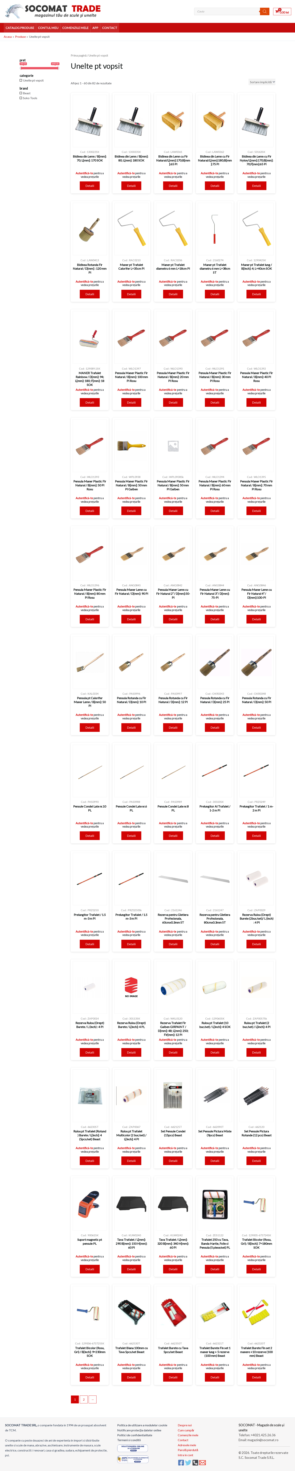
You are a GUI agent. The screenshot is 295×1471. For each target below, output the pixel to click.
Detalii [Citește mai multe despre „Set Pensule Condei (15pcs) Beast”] (173, 1160)
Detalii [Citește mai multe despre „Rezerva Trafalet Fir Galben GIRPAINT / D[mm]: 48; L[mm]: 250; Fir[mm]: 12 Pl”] (173, 1052)
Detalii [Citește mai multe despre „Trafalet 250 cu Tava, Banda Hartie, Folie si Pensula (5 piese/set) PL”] (215, 1269)
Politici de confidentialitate (134, 1435)
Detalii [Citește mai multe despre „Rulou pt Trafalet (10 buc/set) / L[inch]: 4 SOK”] (215, 1052)
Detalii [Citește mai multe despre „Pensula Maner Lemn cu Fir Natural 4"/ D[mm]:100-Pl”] (256, 619)
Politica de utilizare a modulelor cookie (142, 1425)
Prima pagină (79, 55)
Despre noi (185, 1425)
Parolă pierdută (188, 1450)
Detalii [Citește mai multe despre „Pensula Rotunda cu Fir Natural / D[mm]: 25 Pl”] (215, 727)
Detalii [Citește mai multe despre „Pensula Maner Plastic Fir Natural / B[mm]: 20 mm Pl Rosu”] (173, 402)
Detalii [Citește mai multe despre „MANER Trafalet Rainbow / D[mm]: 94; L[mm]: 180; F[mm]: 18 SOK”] (89, 402)
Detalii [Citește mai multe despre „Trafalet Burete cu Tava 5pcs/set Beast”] (173, 1377)
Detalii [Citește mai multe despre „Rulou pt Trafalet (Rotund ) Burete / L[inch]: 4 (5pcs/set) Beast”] (89, 1160)
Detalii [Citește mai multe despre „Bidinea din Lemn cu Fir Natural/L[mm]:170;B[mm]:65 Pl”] (173, 185)
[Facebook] (181, 1462)
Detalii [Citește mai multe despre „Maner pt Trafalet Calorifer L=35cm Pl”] (131, 294)
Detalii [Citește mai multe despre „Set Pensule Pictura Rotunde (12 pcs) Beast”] (256, 1160)
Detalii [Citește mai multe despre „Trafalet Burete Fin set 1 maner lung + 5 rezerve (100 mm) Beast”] (215, 1377)
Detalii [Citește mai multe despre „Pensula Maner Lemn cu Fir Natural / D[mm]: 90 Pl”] (131, 619)
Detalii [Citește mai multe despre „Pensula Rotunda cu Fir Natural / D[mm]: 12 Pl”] (173, 727)
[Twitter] (188, 1462)
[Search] (264, 11)
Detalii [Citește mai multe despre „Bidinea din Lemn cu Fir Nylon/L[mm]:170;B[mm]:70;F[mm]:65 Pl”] (256, 185)
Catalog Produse (20, 27)
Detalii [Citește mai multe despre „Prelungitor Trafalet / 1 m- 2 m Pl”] (256, 835)
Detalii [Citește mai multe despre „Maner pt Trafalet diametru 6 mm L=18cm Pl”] (173, 294)
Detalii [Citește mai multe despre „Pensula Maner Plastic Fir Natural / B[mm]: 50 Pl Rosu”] (89, 510)
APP (95, 27)
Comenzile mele (75, 27)
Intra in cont (185, 1455)
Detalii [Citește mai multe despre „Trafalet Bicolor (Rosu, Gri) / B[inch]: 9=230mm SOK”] (89, 1377)
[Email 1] (202, 1462)
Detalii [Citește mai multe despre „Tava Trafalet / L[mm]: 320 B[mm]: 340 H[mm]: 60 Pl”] (173, 1269)
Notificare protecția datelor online (139, 1430)
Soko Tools (30, 98)
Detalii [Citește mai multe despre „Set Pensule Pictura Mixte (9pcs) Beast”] (215, 1160)
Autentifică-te (84, 173)
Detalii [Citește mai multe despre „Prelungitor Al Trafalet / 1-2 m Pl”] (215, 835)
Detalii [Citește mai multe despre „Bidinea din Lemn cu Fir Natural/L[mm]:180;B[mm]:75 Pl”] (215, 185)
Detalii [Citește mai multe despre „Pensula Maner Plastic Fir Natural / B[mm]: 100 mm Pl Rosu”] (131, 402)
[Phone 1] (195, 1462)
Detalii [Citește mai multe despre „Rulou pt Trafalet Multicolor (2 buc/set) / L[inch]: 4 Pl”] (131, 1160)
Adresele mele (187, 1445)
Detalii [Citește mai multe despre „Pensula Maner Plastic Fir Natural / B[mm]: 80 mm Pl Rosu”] (89, 619)
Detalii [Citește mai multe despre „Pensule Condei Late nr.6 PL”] (131, 835)
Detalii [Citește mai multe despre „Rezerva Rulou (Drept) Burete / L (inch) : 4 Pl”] (89, 1052)
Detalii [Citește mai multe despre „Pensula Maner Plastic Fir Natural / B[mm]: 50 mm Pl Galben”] (131, 510)
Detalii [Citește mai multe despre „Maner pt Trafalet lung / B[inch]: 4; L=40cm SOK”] (256, 294)
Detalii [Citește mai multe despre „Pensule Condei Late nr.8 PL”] (173, 835)
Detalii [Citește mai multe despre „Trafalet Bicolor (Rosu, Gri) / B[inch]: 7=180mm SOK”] (256, 1269)
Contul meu (48, 27)
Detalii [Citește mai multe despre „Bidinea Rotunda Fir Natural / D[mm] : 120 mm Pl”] (89, 294)
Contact (109, 27)
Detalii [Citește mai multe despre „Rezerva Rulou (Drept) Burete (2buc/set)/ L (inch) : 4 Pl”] (256, 944)
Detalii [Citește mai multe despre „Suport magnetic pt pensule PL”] (89, 1269)
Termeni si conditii (129, 1440)
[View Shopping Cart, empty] (282, 11)
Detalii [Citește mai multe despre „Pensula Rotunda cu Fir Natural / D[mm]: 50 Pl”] (256, 727)
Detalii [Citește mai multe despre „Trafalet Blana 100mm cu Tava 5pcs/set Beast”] (131, 1377)
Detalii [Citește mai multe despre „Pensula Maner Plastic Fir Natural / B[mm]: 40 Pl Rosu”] (256, 402)
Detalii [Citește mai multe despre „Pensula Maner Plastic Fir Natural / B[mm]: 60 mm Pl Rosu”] (215, 510)
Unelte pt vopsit (33, 80)
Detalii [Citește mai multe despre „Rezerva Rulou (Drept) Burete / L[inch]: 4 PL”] (131, 1052)
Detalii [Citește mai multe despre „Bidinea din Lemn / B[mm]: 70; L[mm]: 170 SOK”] (89, 185)
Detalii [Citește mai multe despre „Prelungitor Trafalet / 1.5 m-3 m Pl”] (89, 944)
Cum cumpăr (186, 1430)
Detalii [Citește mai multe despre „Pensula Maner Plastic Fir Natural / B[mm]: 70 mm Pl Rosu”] (256, 510)
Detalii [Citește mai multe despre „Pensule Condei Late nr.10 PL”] (89, 835)
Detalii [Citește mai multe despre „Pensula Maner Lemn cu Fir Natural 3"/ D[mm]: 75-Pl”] (215, 619)
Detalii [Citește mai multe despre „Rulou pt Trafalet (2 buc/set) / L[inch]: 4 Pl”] (256, 1052)
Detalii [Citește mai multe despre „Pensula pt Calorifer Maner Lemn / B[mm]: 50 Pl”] (89, 727)
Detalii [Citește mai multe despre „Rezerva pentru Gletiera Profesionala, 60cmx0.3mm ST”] (173, 944)
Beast (26, 93)
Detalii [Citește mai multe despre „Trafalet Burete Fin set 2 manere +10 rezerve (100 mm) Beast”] (256, 1377)
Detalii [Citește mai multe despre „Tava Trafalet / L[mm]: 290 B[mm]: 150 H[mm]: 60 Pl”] (131, 1269)
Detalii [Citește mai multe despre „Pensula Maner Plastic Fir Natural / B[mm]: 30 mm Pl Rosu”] (215, 402)
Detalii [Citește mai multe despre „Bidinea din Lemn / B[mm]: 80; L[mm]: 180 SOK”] (131, 185)
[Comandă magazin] (262, 82)
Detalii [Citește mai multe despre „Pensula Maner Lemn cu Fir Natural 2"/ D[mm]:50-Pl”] (173, 619)
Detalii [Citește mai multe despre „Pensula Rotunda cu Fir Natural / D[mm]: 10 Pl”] (131, 727)
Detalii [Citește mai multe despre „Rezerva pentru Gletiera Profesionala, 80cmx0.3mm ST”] (215, 944)
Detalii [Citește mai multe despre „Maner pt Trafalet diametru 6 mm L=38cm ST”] (215, 294)
